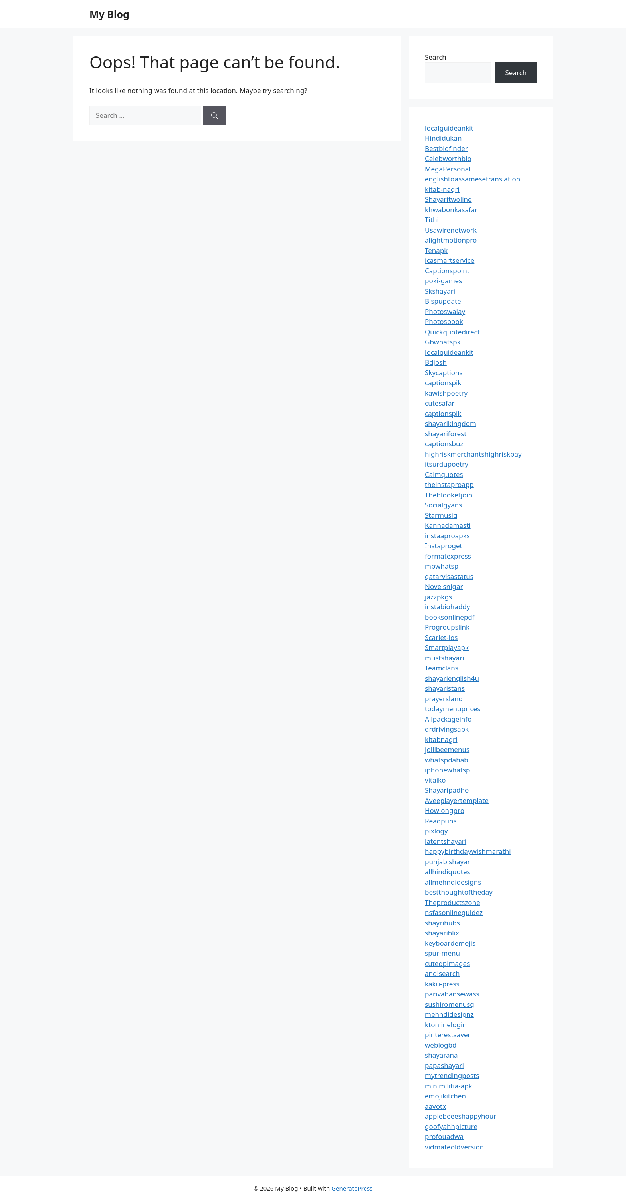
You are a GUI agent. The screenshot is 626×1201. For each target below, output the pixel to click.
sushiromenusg (449, 1004)
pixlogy (436, 830)
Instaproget (443, 545)
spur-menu (442, 953)
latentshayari (445, 841)
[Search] (214, 115)
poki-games (443, 280)
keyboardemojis (450, 943)
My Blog (109, 14)
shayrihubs (442, 922)
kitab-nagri (442, 189)
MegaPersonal (448, 168)
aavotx (435, 1106)
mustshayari (444, 657)
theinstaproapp (449, 484)
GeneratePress (351, 1188)
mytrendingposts (452, 1075)
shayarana (441, 1055)
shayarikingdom (450, 423)
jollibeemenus (447, 749)
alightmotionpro (451, 240)
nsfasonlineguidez (454, 912)
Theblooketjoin (448, 494)
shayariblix (442, 932)
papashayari (444, 1065)
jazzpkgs (438, 596)
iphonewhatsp (447, 769)
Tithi (432, 219)
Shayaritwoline (448, 199)
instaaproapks (447, 535)
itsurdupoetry (446, 464)
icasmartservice (449, 260)
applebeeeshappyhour (460, 1116)
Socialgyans (443, 504)
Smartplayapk (447, 647)
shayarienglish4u (452, 678)
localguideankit (449, 128)
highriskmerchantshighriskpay (473, 454)
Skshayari (440, 291)
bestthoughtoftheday (459, 892)
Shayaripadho (447, 790)
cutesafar (439, 403)
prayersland (444, 698)
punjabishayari (448, 861)
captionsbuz (444, 443)
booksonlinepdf (450, 617)
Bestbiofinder (446, 148)
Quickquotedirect (452, 331)
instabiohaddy (447, 606)
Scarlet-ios (441, 637)
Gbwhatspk (443, 341)
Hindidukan (443, 138)
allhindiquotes (447, 871)
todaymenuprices (452, 708)
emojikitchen (445, 1095)
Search (435, 57)
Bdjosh (436, 362)
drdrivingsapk (447, 729)
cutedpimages (447, 963)
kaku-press (442, 983)
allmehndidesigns (453, 882)
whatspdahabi (447, 759)
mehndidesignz (449, 1014)
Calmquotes (444, 474)
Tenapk (436, 250)
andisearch (442, 973)
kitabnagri (441, 739)
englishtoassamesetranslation (472, 178)
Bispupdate (443, 301)
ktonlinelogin (446, 1024)
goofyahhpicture (451, 1126)
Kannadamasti (448, 525)
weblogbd (440, 1045)
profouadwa (444, 1136)
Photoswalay (445, 311)
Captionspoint (447, 270)
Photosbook (444, 321)
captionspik (443, 382)
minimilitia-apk (448, 1085)
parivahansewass (452, 993)
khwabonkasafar (451, 209)
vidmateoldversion (454, 1146)
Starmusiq (441, 515)
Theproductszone (452, 902)
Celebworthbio (448, 158)
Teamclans (441, 667)
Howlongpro (444, 810)
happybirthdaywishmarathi (468, 851)
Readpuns (441, 820)
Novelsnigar (444, 586)
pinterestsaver (448, 1034)
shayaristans (445, 688)
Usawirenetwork (451, 230)
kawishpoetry (446, 393)
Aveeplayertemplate (457, 800)
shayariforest (445, 433)
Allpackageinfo (448, 719)
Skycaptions (444, 372)
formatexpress (448, 556)
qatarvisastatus (449, 576)
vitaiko (435, 780)
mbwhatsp (441, 566)
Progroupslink (447, 627)
